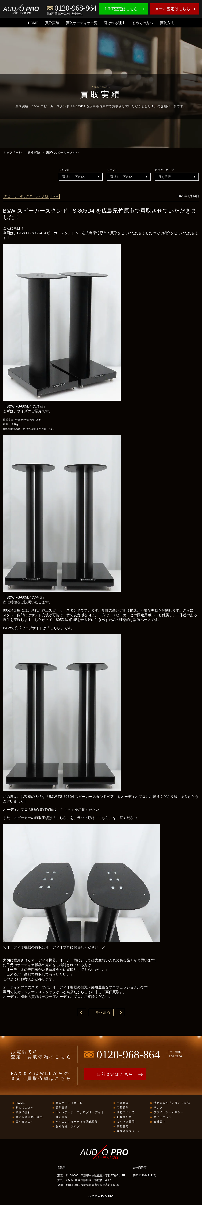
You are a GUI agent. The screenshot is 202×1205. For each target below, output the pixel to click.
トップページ (12, 152)
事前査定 (123, 1126)
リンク (158, 1107)
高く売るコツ (25, 1122)
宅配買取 (123, 1107)
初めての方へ (142, 23)
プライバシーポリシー (169, 1112)
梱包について (126, 1112)
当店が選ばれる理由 (29, 1117)
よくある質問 (126, 1122)
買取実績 (52, 23)
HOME (33, 23)
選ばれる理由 (114, 23)
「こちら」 (55, 628)
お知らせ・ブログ (68, 1126)
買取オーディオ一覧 (82, 23)
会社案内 (160, 1122)
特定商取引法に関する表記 (172, 1103)
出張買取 (123, 1103)
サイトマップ (163, 1117)
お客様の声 (124, 1117)
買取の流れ (23, 1112)
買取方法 (167, 23)
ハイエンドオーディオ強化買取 (77, 1122)
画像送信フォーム (129, 1131)
